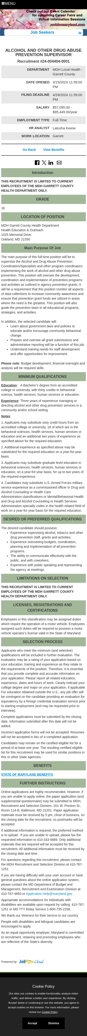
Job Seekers (42, 32)
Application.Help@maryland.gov (49, 894)
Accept (32, 1023)
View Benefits (53, 150)
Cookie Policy (43, 986)
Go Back (29, 150)
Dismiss (53, 1023)
